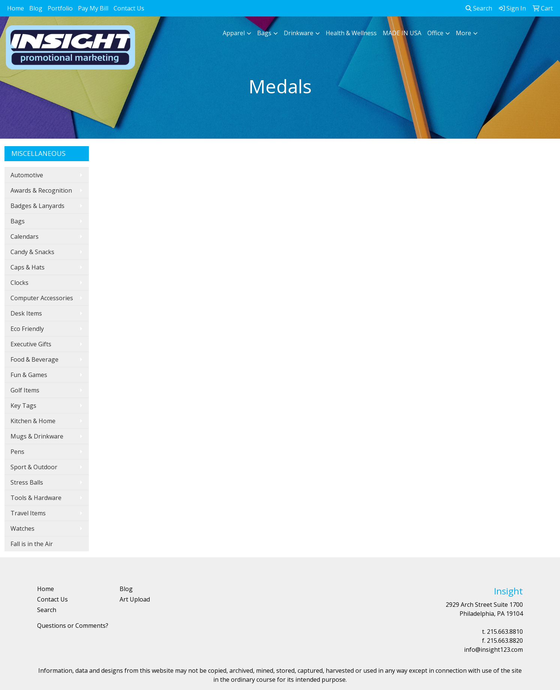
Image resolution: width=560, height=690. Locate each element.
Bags (264, 33)
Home (15, 8)
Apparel (234, 33)
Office (435, 33)
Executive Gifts (30, 344)
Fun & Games (28, 375)
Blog (35, 8)
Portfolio (60, 8)
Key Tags (23, 405)
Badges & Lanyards (37, 206)
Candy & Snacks (32, 252)
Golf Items (24, 390)
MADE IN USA (402, 33)
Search (479, 8)
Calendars (24, 236)
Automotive (26, 175)
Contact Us (129, 8)
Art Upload (135, 599)
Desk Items (26, 313)
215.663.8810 (505, 631)
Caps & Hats (27, 267)
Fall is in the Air (31, 544)
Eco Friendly (27, 329)
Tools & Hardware (35, 498)
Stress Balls (26, 482)
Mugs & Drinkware (36, 436)
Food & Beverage (34, 359)
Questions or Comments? (72, 625)
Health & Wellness (351, 33)
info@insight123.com (493, 649)
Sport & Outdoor (33, 467)
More (463, 33)
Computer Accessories (41, 298)
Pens (17, 452)
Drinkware (298, 33)
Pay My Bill (93, 8)
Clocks (19, 282)
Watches (22, 528)
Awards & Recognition (41, 190)
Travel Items (28, 513)
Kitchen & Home (32, 421)
